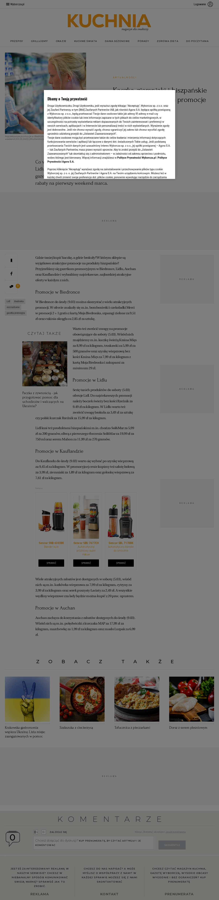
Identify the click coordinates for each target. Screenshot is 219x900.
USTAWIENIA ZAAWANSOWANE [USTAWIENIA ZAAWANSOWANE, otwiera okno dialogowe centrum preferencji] (71, 171)
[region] (109, 134)
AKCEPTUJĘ (159, 171)
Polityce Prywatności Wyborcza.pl (136, 157)
